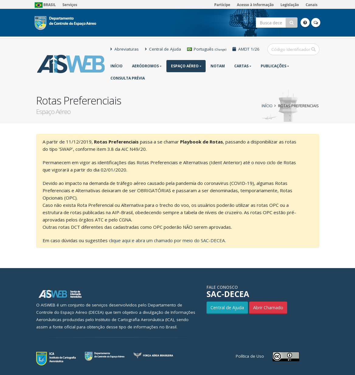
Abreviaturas (124, 49)
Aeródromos (145, 66)
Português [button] (206, 49)
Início (116, 66)
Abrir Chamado (268, 307)
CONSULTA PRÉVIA (127, 78)
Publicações (273, 66)
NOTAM (218, 66)
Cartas (241, 66)
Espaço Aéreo (185, 66)
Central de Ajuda (163, 49)
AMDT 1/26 (245, 49)
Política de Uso (250, 356)
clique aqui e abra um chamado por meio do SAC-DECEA (167, 240)
